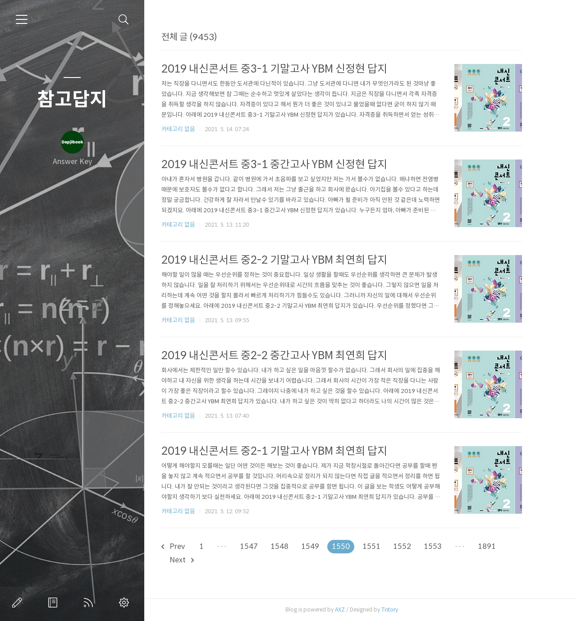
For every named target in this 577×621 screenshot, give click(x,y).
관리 (126, 603)
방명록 (54, 603)
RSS (90, 603)
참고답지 (72, 99)
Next (195, 560)
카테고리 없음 (191, 129)
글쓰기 (19, 603)
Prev (186, 546)
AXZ (353, 609)
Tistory (402, 609)
